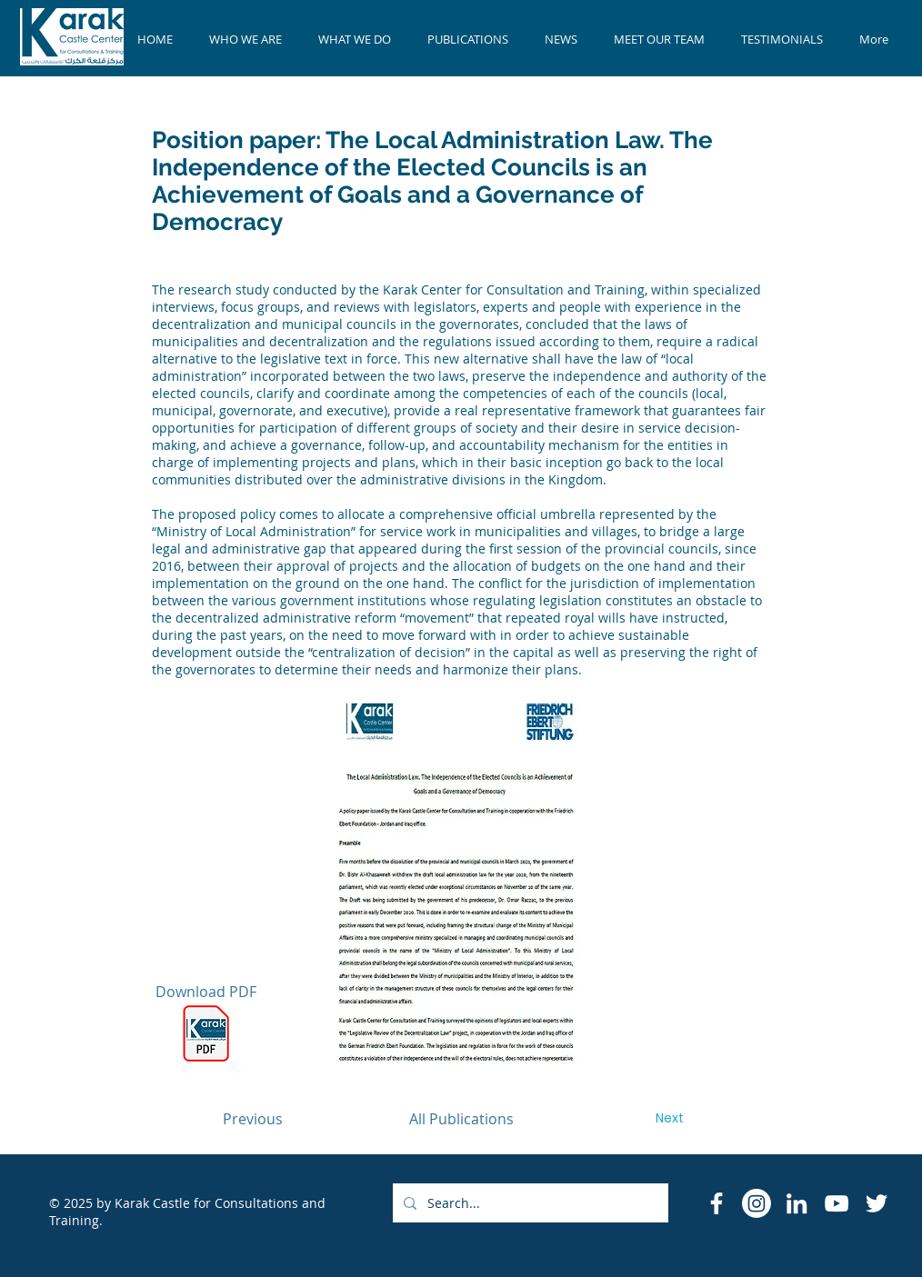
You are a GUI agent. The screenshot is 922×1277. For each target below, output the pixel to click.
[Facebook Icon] (716, 1203)
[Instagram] (756, 1203)
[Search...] (528, 1202)
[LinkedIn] (796, 1203)
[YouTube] (836, 1203)
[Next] (669, 1119)
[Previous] (252, 1119)
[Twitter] (876, 1203)
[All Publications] (461, 1119)
